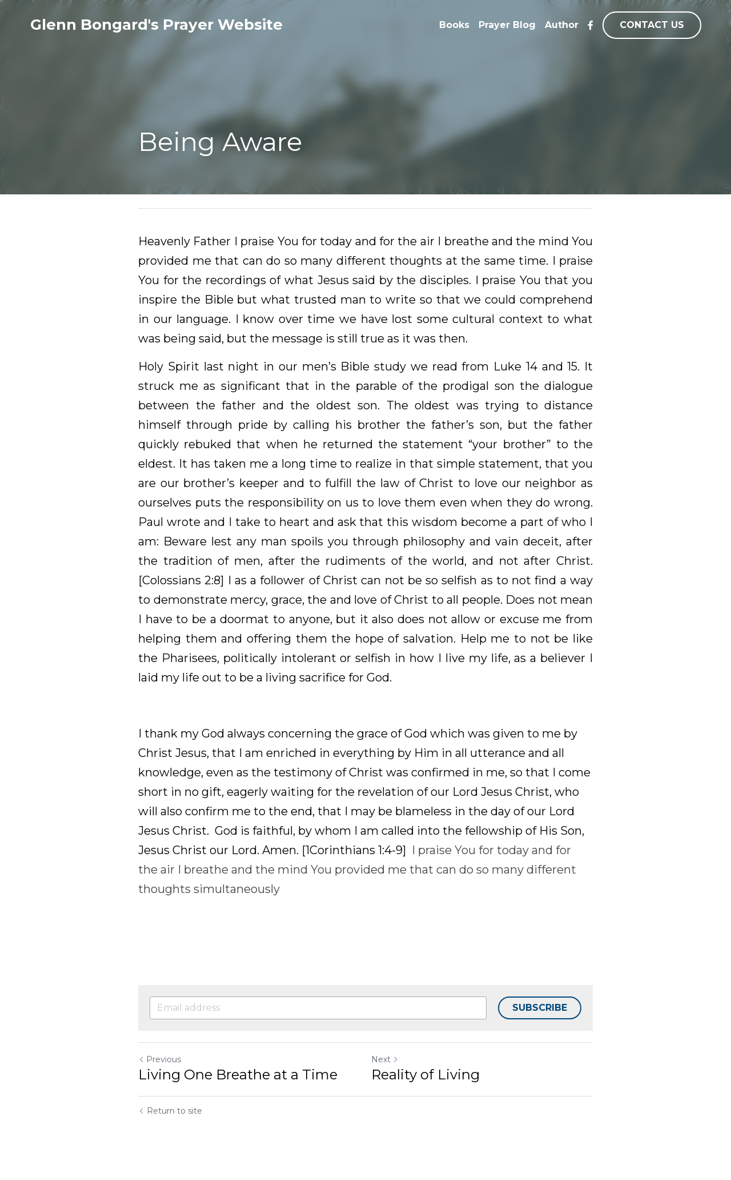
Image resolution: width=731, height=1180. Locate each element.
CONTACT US (652, 24)
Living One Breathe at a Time (238, 1074)
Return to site (170, 1111)
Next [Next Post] (385, 1059)
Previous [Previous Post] (159, 1059)
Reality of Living (425, 1074)
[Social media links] (590, 25)
